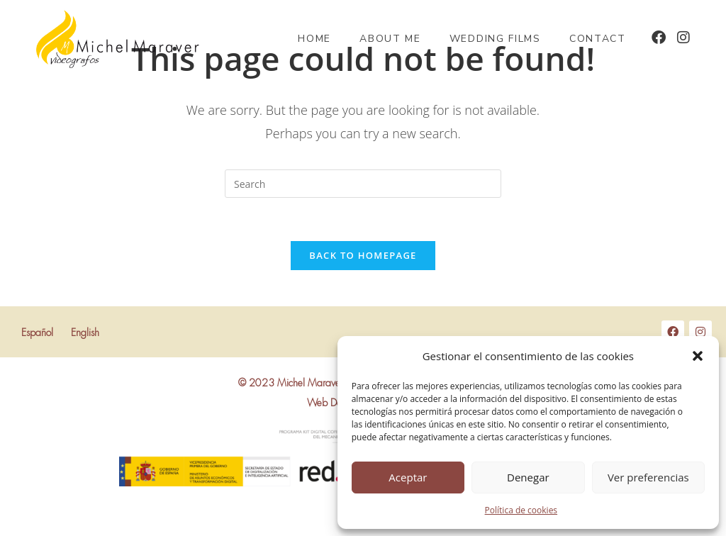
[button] (698, 356)
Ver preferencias (648, 477)
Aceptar (408, 477)
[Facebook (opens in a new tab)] (658, 37)
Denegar (528, 477)
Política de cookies (521, 510)
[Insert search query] (363, 183)
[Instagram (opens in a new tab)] (683, 37)
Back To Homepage (362, 255)
